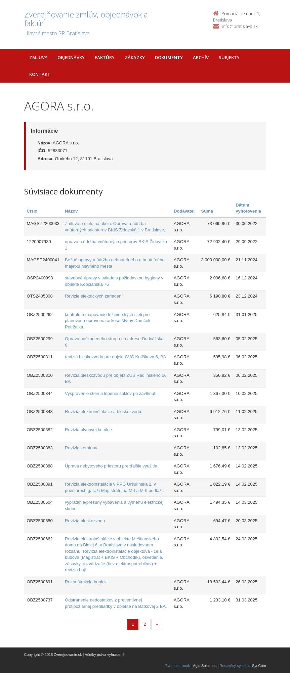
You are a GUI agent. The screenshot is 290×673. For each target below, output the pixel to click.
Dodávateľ (184, 211)
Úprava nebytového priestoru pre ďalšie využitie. (111, 465)
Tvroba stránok (177, 666)
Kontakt (39, 74)
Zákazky (135, 57)
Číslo (32, 211)
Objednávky (71, 57)
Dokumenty (169, 57)
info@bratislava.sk (239, 26)
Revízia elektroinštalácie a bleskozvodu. (103, 411)
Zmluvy (38, 57)
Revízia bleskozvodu (85, 520)
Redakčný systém (234, 666)
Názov (71, 211)
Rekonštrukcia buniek (86, 581)
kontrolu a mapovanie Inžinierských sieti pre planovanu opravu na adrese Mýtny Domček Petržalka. (107, 320)
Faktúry (105, 57)
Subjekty (229, 57)
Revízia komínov (81, 447)
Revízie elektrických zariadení (94, 296)
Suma (207, 211)
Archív (201, 57)
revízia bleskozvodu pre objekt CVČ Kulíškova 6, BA (115, 356)
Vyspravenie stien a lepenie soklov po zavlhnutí (111, 393)
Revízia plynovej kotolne (88, 429)
